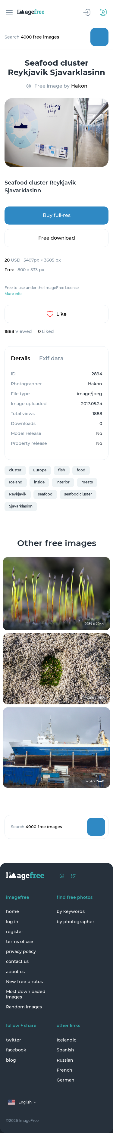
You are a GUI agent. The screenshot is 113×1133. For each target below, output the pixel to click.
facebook (16, 1050)
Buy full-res (57, 215)
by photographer (75, 921)
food (81, 470)
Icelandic (66, 1040)
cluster (15, 470)
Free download (56, 238)
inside (39, 482)
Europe (39, 470)
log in (12, 921)
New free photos (24, 981)
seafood (45, 494)
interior (63, 482)
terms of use (19, 941)
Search (99, 37)
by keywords (71, 911)
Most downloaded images (26, 994)
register (14, 931)
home (12, 911)
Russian (65, 1060)
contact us (17, 961)
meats (87, 482)
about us (15, 971)
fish (61, 470)
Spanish (65, 1050)
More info (13, 294)
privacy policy (21, 951)
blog (11, 1060)
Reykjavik (17, 494)
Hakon (79, 86)
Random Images (24, 1007)
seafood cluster (78, 494)
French (64, 1070)
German (65, 1080)
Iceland (15, 482)
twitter (13, 1040)
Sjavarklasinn (21, 506)
